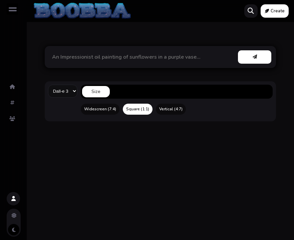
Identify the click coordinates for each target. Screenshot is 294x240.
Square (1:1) (137, 109)
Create (275, 11)
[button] (13, 198)
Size (95, 91)
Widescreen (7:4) (100, 109)
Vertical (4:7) (171, 109)
